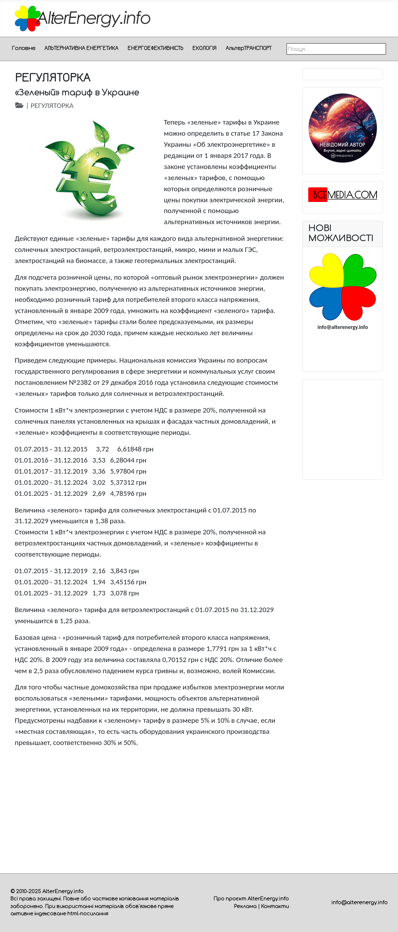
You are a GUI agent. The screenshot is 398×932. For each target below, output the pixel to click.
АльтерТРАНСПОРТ (248, 47)
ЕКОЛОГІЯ (204, 47)
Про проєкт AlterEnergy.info (251, 898)
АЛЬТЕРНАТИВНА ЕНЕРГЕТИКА (81, 47)
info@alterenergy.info (359, 902)
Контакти (275, 906)
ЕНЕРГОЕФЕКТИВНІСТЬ (155, 47)
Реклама (245, 906)
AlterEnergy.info (63, 891)
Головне (23, 47)
